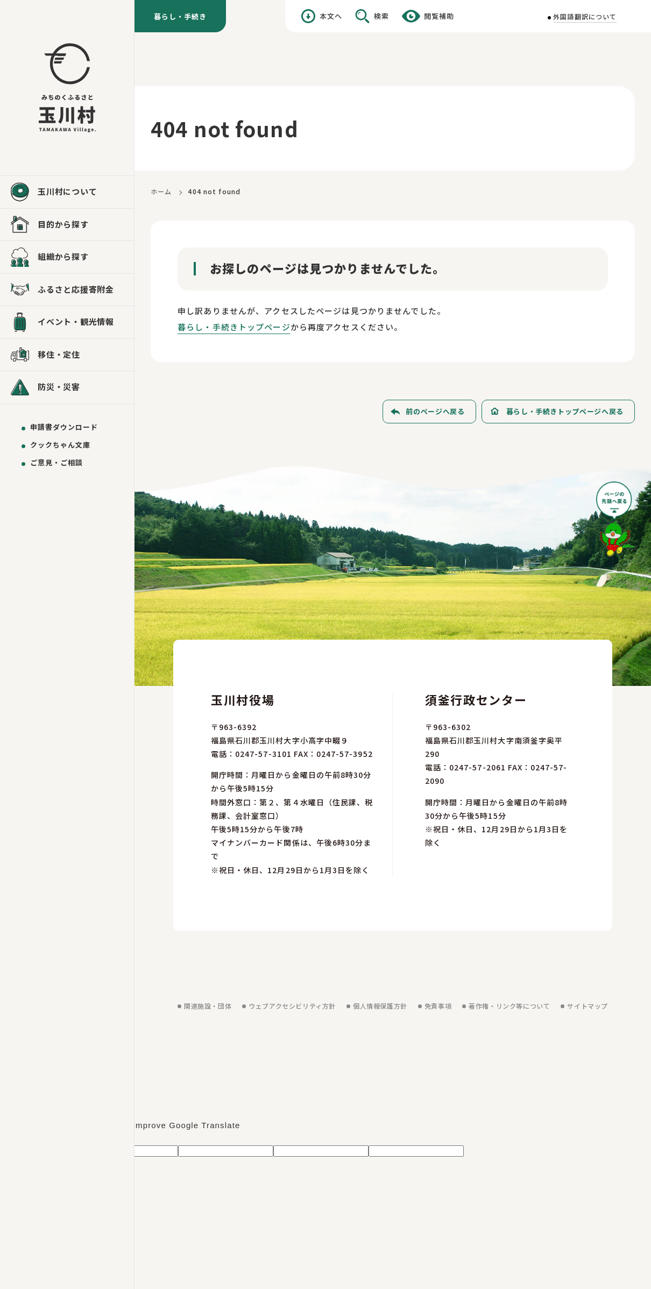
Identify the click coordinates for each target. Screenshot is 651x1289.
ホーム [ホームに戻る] (161, 191)
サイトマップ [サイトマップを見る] (587, 1005)
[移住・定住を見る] (67, 355)
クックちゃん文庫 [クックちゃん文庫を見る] (60, 445)
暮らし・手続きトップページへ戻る (565, 411)
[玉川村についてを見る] (67, 192)
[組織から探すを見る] (67, 257)
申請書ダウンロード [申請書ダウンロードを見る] (64, 427)
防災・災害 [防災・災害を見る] (59, 386)
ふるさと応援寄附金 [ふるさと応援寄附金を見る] (76, 289)
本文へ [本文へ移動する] (331, 16)
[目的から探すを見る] (67, 225)
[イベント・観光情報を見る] (67, 322)
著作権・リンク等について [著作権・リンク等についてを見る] (509, 1005)
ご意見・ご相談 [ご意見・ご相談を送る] (56, 462)
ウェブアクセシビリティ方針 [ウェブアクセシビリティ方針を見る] (292, 1005)
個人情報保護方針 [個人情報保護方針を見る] (380, 1005)
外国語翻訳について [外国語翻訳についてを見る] (585, 16)
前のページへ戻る (435, 411)
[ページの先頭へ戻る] (615, 522)
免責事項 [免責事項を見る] (437, 1005)
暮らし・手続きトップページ (234, 326)
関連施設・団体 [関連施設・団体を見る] (207, 1005)
